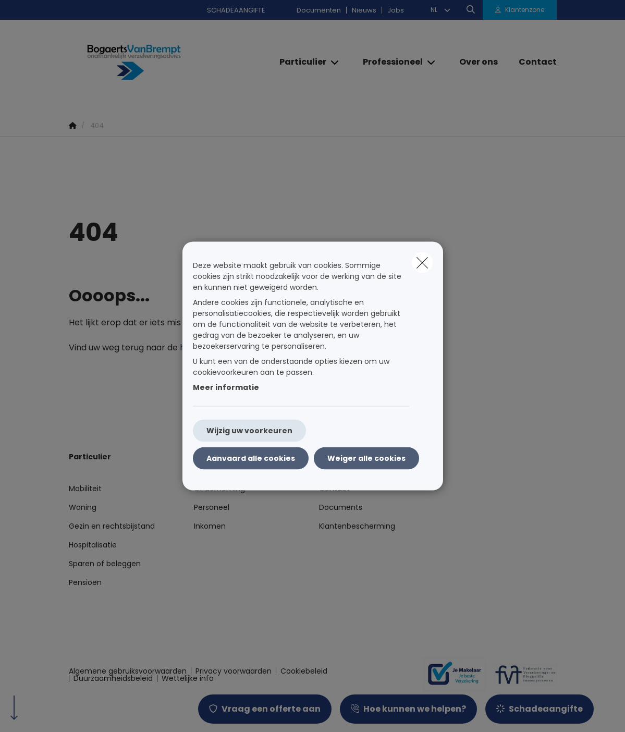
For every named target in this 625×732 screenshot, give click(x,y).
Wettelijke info (188, 678)
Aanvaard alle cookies (250, 458)
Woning (82, 507)
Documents (340, 507)
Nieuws (364, 10)
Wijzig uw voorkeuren (249, 430)
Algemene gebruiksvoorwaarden (128, 671)
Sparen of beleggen (105, 563)
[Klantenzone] (520, 10)
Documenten (319, 10)
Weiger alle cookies (366, 458)
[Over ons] (478, 62)
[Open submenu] (335, 62)
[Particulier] (299, 62)
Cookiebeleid (303, 671)
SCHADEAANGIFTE (236, 10)
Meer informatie (226, 387)
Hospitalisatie (93, 545)
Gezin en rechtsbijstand (112, 526)
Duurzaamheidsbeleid (113, 678)
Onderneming (219, 488)
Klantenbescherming (357, 526)
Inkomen (210, 526)
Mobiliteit (85, 488)
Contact (334, 488)
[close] (422, 262)
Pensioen (85, 582)
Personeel (211, 507)
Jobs (395, 10)
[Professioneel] (388, 62)
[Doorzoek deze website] (471, 10)
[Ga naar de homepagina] (147, 62)
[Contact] (532, 62)
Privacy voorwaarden (233, 671)
